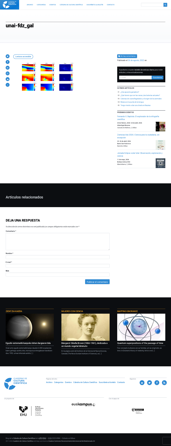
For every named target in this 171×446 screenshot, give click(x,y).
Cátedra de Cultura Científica (85, 382)
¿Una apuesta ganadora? (130, 92)
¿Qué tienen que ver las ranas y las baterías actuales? (140, 95)
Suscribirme (157, 77)
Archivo (49, 382)
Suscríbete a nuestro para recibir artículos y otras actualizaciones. (141, 71)
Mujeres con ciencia (72, 311)
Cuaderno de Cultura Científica (23, 441)
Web (7, 271)
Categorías (58, 382)
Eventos (68, 382)
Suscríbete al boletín (107, 382)
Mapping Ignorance (127, 311)
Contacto (121, 382)
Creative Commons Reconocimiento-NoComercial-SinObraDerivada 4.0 (71, 441)
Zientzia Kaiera (14, 311)
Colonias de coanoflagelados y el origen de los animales (141, 99)
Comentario (11, 231)
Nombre (9, 253)
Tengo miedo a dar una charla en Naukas (136, 105)
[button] (8, 56)
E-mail (9, 262)
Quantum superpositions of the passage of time (140, 343)
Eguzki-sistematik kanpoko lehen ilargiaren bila (28, 343)
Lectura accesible (23, 56)
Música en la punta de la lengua (132, 102)
